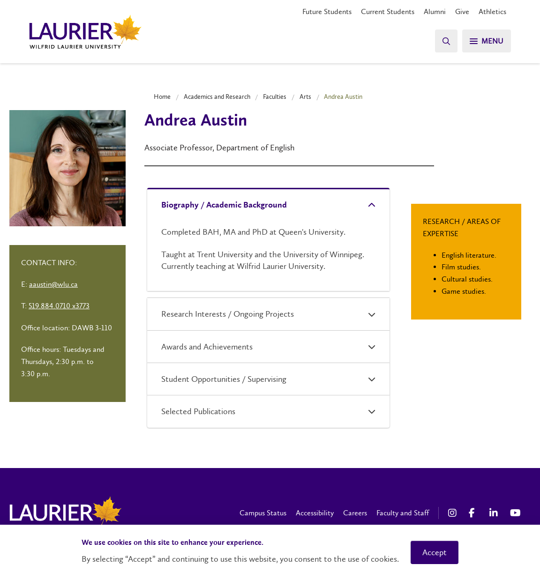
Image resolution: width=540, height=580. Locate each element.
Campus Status (263, 512)
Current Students (387, 11)
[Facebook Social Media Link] (474, 513)
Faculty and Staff (402, 512)
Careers (355, 512)
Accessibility (315, 512)
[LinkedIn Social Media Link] (495, 513)
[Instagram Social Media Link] (453, 513)
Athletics (492, 11)
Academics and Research (217, 96)
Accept (434, 552)
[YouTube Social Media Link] (515, 513)
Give (462, 11)
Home (162, 96)
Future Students (327, 11)
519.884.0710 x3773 (59, 305)
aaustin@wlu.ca (53, 284)
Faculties (274, 96)
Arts (305, 96)
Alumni (435, 11)
